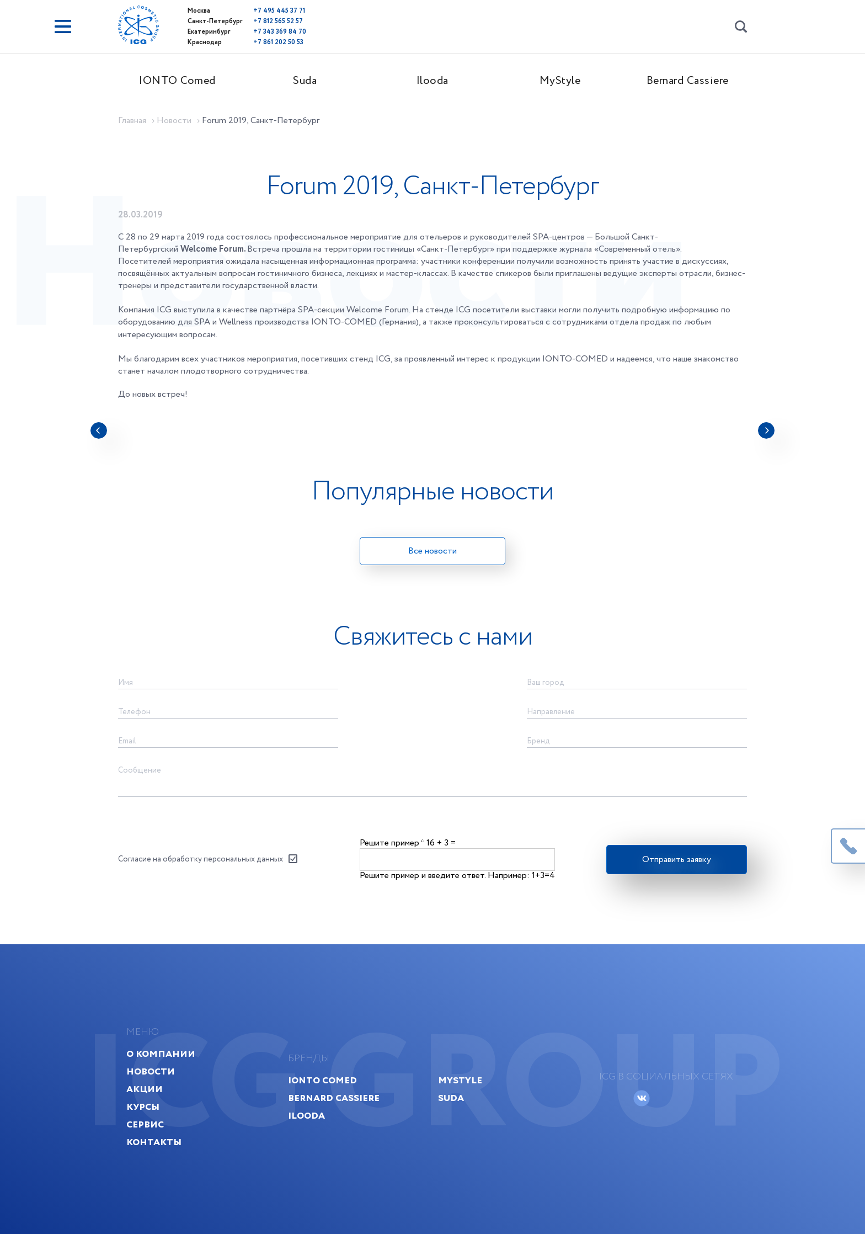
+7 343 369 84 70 (279, 31)
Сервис (145, 1124)
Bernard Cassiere (688, 81)
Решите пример (392, 843)
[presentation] (98, 430)
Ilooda (432, 81)
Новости (150, 1071)
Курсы (142, 1107)
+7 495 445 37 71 (279, 10)
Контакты (153, 1142)
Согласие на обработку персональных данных (200, 859)
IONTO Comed (177, 81)
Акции (144, 1089)
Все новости (432, 551)
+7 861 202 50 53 (278, 42)
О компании (160, 1054)
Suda (305, 81)
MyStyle (560, 81)
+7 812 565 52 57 (278, 21)
